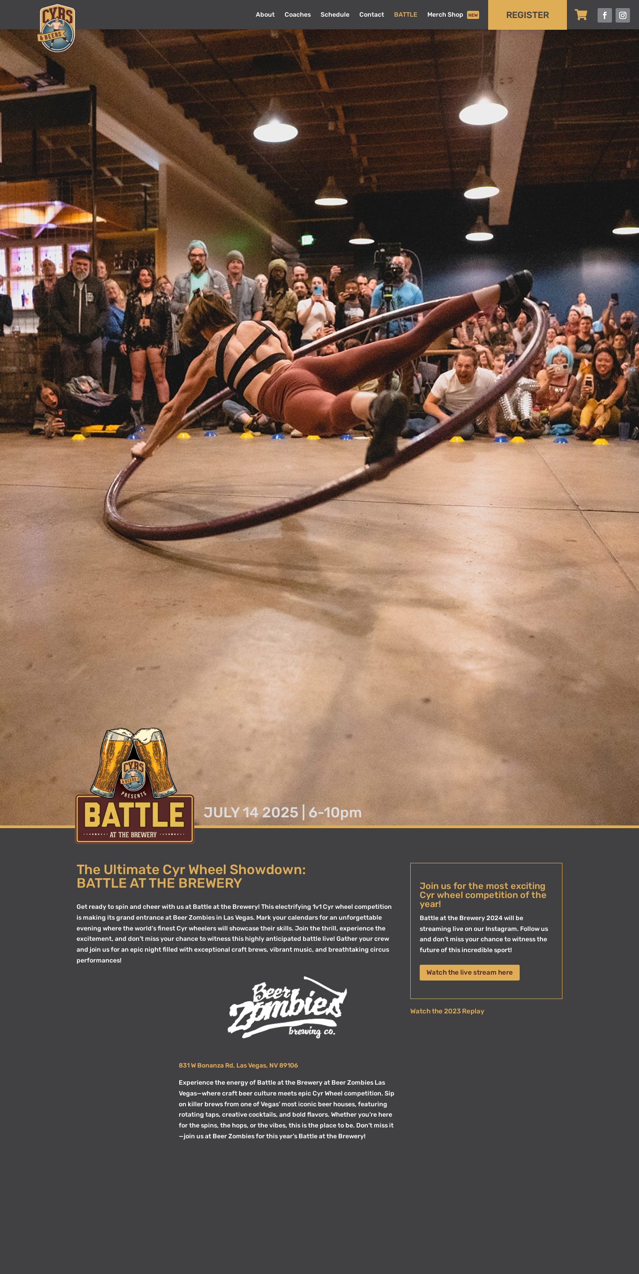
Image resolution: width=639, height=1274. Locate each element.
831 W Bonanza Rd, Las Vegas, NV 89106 (238, 1065)
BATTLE (405, 15)
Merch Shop (453, 15)
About (265, 15)
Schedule (335, 15)
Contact (371, 15)
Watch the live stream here (469, 972)
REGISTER (527, 14)
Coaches (298, 15)
